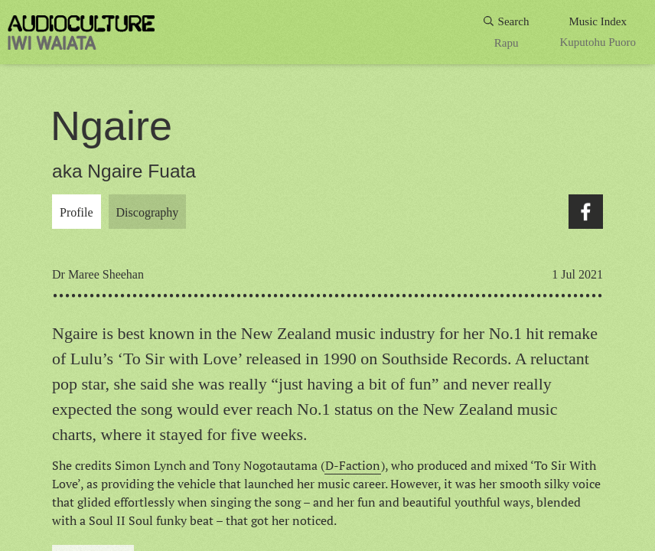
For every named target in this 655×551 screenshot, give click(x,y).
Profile (76, 212)
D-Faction (352, 465)
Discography (147, 212)
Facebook (586, 211)
